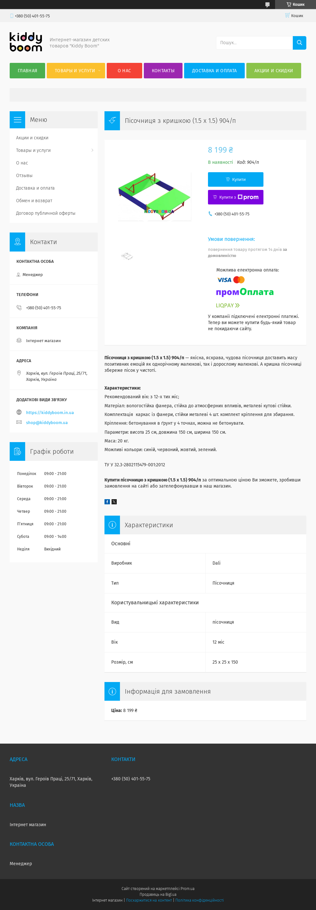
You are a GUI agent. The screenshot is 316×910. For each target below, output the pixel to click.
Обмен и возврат (34, 200)
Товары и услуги (75, 71)
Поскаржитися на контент (149, 900)
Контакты (163, 71)
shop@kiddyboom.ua (47, 422)
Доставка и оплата (214, 71)
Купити (239, 179)
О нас (124, 71)
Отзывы (24, 175)
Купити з (238, 197)
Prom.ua (187, 888)
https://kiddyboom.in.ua (50, 412)
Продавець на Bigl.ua (158, 894)
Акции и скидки (273, 71)
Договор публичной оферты (45, 213)
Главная (27, 71)
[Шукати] (299, 43)
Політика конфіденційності (199, 900)
